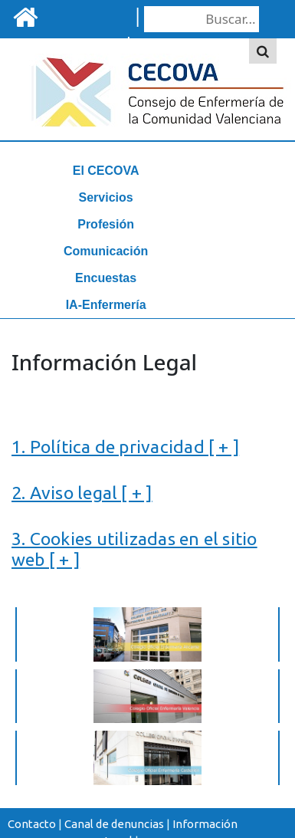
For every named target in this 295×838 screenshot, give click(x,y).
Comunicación (106, 251)
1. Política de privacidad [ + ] (125, 446)
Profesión (105, 224)
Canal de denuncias (114, 823)
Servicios (106, 197)
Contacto (32, 823)
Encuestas (105, 277)
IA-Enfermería (106, 304)
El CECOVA (106, 170)
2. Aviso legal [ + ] (81, 492)
